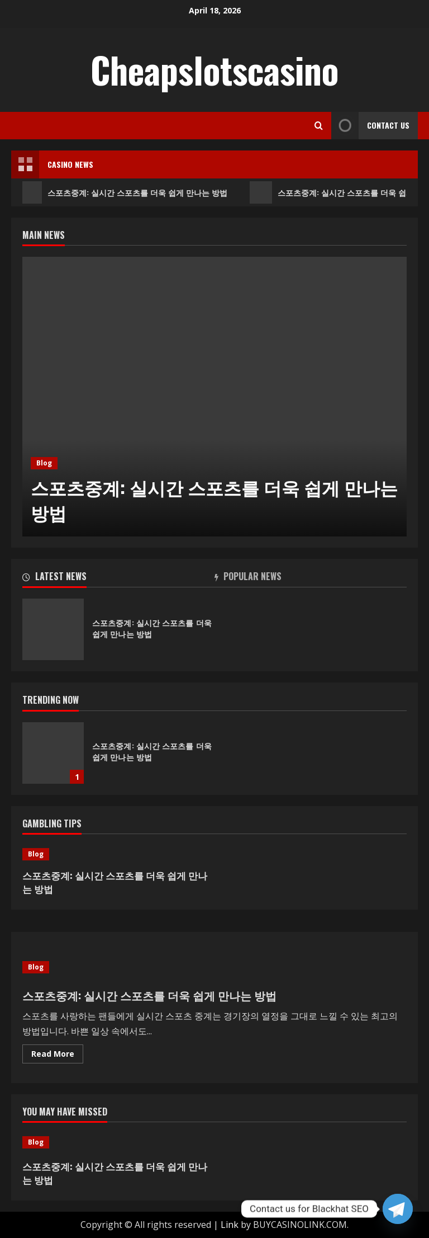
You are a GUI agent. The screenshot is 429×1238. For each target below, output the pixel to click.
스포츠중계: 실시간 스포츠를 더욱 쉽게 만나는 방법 (125, 192)
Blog (44, 463)
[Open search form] (318, 125)
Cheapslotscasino (214, 69)
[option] (214, 396)
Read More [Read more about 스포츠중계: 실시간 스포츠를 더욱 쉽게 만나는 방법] (57, 1055)
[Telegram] (398, 1209)
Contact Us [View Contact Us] (370, 125)
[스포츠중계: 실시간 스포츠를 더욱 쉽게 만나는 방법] (214, 396)
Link (230, 1224)
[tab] (118, 578)
